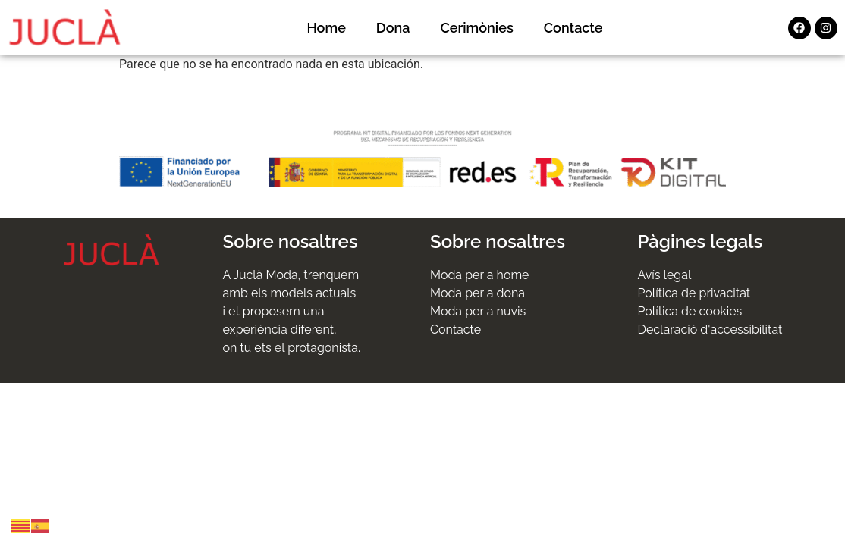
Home (325, 28)
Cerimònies (476, 28)
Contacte (573, 28)
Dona (393, 28)
